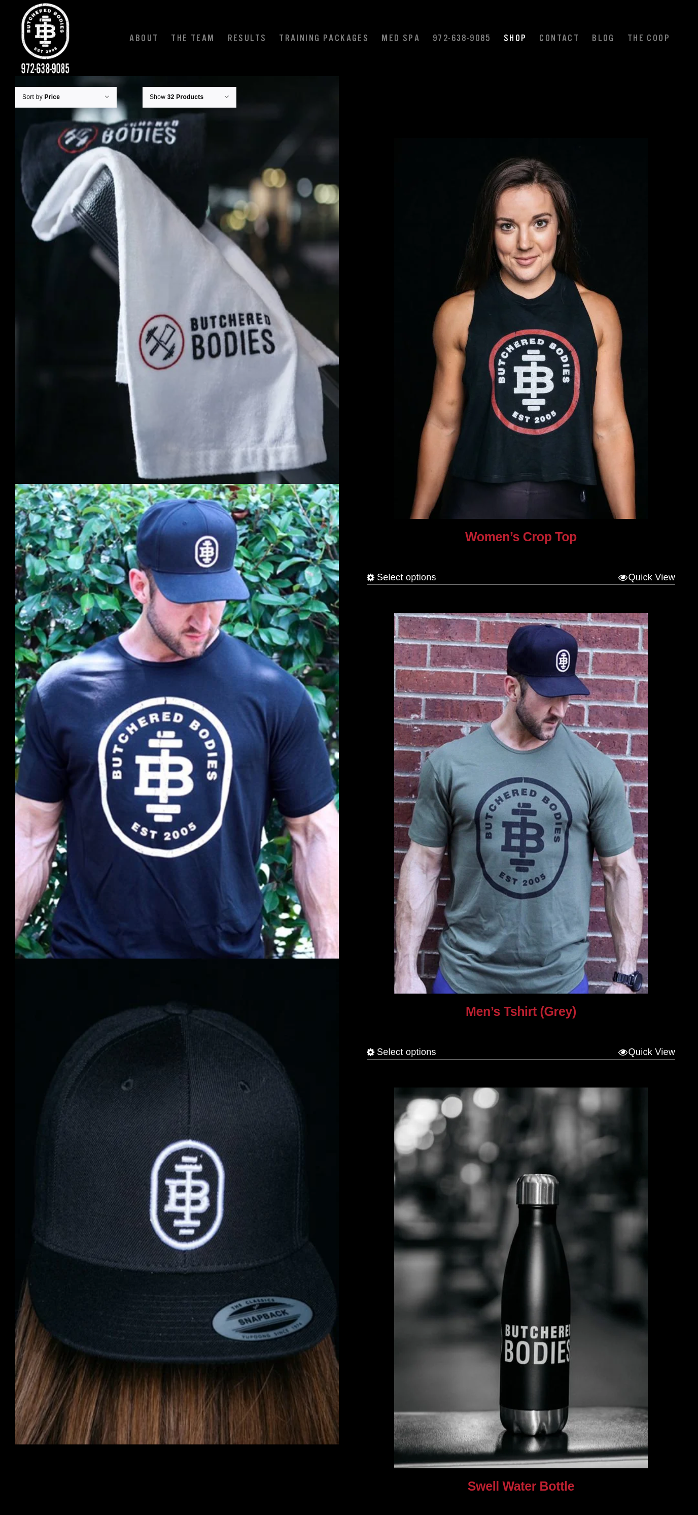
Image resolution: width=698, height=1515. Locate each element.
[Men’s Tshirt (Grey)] (521, 803)
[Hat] (177, 1201)
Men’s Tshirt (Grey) (521, 1011)
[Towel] (177, 252)
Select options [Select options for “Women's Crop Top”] (406, 577)
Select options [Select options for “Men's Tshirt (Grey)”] (406, 1052)
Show (176, 97)
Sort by (41, 97)
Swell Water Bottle (521, 1486)
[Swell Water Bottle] (521, 1278)
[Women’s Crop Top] (521, 328)
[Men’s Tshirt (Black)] (177, 727)
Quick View (652, 577)
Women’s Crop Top (521, 537)
